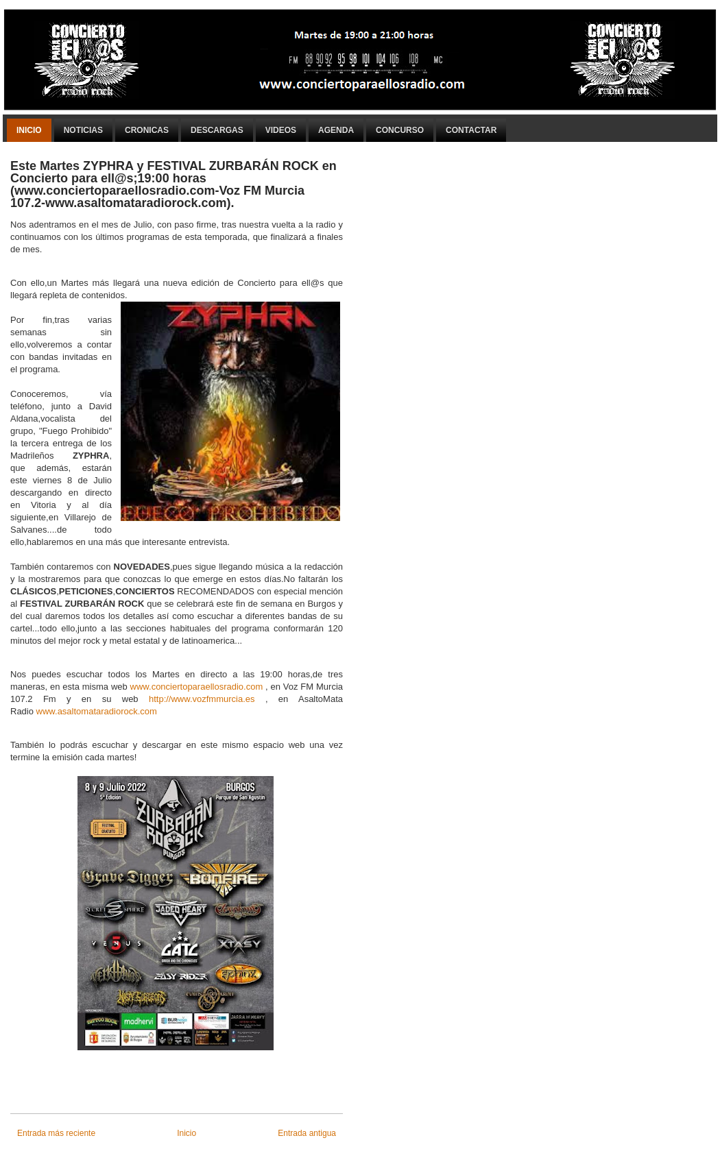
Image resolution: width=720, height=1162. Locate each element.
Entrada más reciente (56, 1133)
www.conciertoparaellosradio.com (196, 686)
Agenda (336, 130)
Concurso (400, 130)
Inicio (29, 130)
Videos (280, 130)
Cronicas (147, 130)
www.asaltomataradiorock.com (96, 711)
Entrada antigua (307, 1133)
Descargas (217, 130)
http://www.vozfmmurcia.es (202, 699)
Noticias (83, 130)
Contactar (471, 130)
